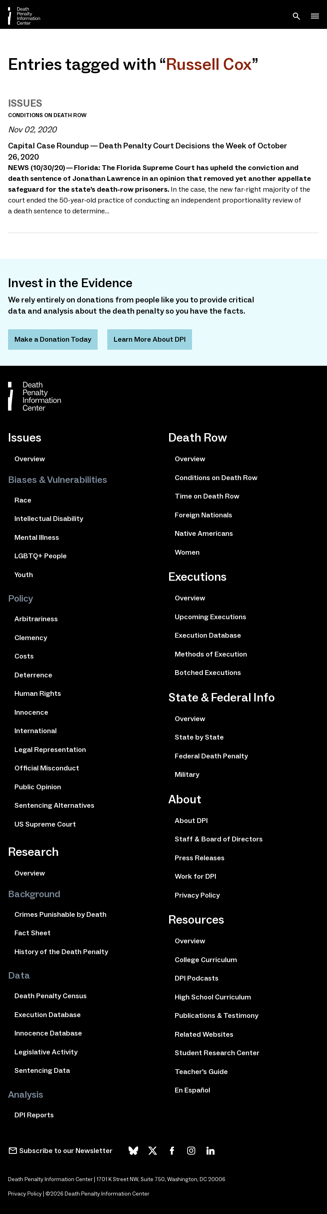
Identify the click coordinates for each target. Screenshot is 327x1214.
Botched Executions (208, 672)
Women (187, 552)
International (35, 730)
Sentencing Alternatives (54, 805)
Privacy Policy (197, 895)
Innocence (31, 712)
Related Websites (204, 1034)
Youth (23, 574)
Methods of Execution (211, 654)
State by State (199, 737)
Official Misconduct (46, 768)
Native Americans (204, 533)
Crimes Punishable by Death (60, 914)
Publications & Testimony (216, 1015)
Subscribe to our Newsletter (65, 1150)
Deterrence (33, 675)
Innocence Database (48, 1033)
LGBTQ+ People (40, 555)
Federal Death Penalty (211, 756)
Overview (29, 458)
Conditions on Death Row (216, 477)
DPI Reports (34, 1115)
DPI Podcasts (197, 978)
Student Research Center (217, 1052)
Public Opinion (37, 786)
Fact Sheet (32, 932)
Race (22, 500)
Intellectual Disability (48, 518)
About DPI (191, 820)
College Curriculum (206, 959)
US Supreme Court (45, 824)
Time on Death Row (207, 496)
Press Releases (200, 857)
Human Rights (37, 693)
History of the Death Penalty (61, 951)
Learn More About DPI (150, 339)
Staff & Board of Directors (219, 839)
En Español (192, 1090)
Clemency (30, 637)
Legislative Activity (46, 1052)
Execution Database (47, 1014)
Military (187, 774)
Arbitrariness (36, 618)
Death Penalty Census (50, 995)
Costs (24, 656)
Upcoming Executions (210, 616)
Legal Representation (50, 749)
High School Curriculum (213, 997)
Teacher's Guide (201, 1071)
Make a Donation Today (52, 339)
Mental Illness (36, 537)
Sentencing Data (42, 1070)
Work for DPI (195, 876)
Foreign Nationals (203, 515)
